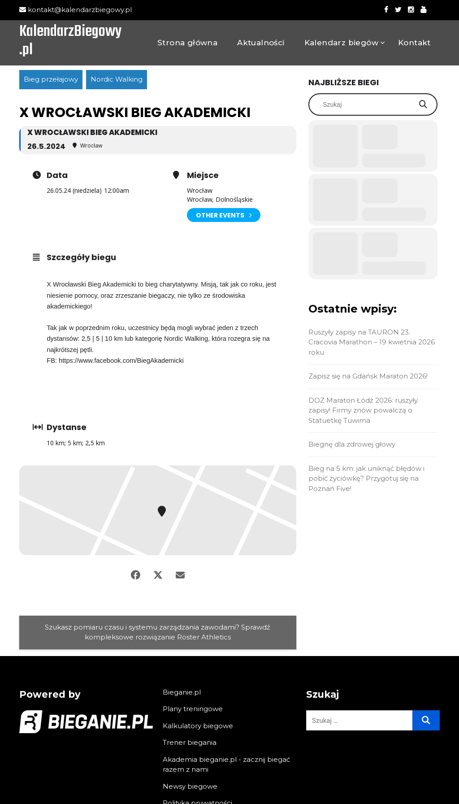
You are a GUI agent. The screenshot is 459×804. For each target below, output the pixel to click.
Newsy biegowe (190, 786)
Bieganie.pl (182, 692)
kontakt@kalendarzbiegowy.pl (75, 9)
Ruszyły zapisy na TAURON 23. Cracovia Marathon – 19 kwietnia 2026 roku (371, 342)
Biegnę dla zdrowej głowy (351, 444)
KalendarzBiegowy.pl (70, 42)
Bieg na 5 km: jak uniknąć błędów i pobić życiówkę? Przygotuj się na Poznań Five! (366, 478)
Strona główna (187, 42)
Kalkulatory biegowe (198, 725)
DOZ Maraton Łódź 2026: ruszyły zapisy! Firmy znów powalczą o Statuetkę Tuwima (363, 410)
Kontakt (414, 42)
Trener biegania (190, 742)
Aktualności (260, 42)
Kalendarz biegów (341, 42)
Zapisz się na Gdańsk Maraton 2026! (368, 376)
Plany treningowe (193, 708)
